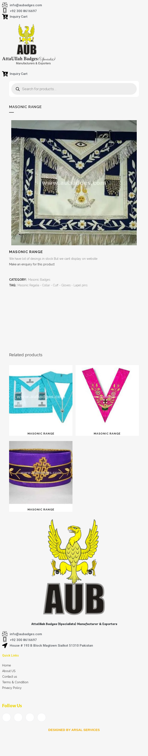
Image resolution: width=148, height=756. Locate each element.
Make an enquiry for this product (32, 264)
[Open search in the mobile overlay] (74, 89)
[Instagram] (41, 717)
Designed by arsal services (74, 730)
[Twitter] (18, 717)
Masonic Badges (39, 279)
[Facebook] (6, 717)
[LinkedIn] (30, 717)
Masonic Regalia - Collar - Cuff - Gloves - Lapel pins (52, 285)
